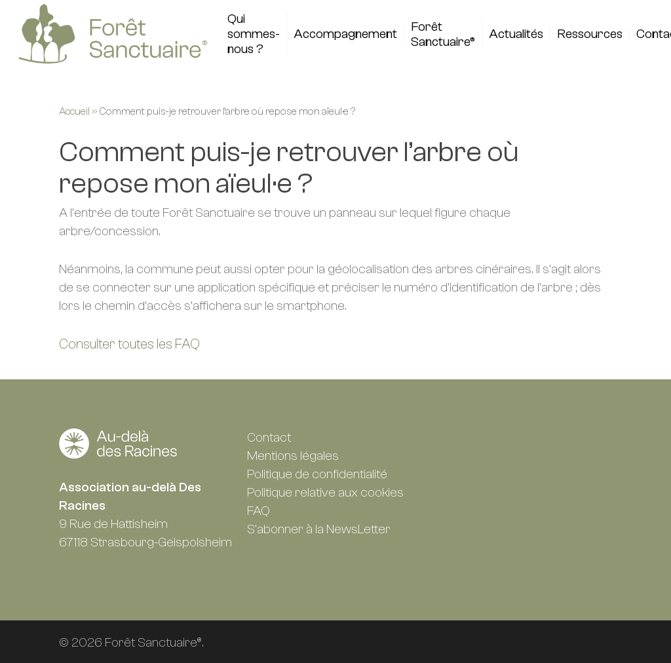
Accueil (74, 111)
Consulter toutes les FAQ (129, 344)
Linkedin (446, 438)
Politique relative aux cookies (325, 492)
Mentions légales (293, 455)
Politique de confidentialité (317, 474)
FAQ (258, 510)
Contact (269, 437)
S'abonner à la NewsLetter (319, 529)
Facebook (475, 438)
